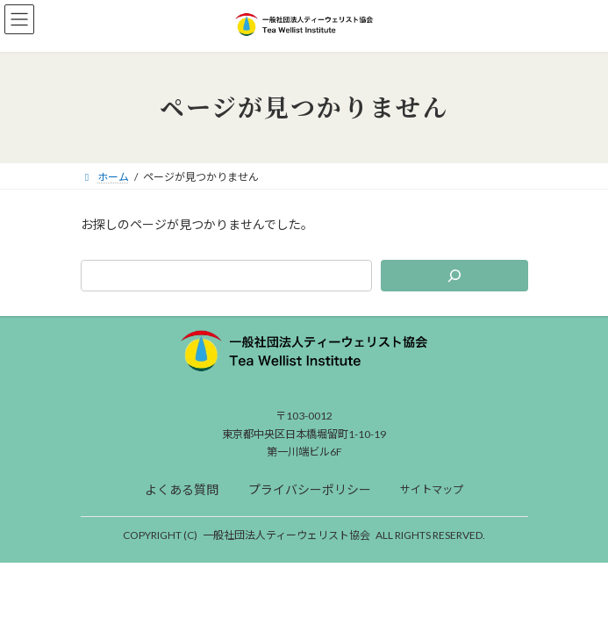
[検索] (453, 275)
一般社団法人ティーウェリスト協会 (286, 535)
